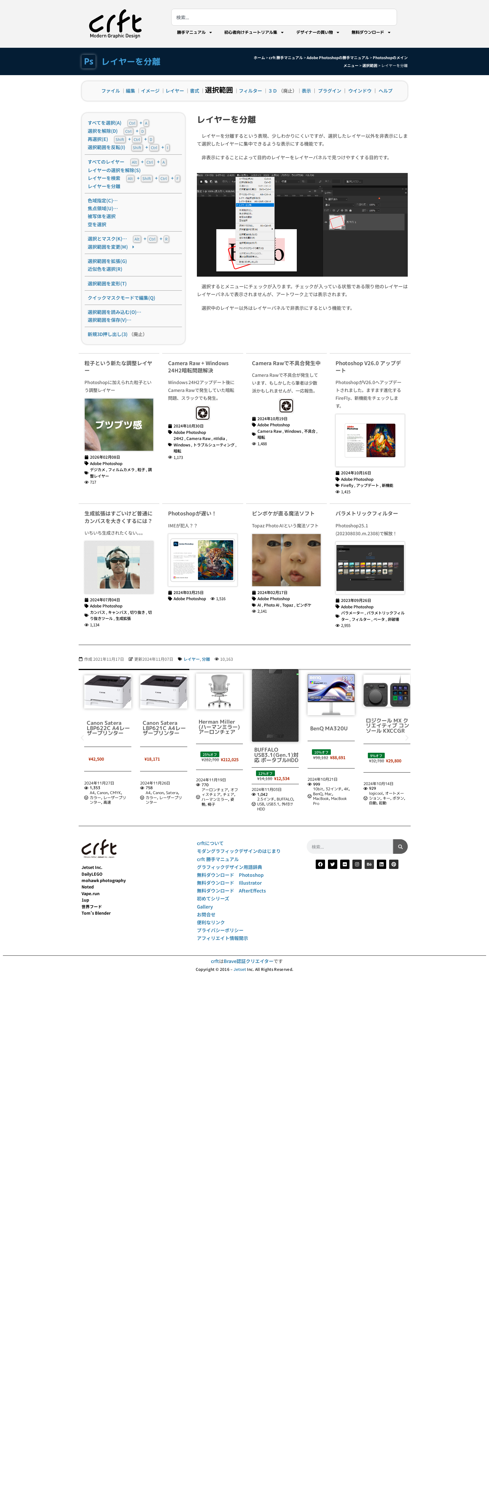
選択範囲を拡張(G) (107, 260)
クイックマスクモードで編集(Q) (121, 297)
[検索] (400, 846)
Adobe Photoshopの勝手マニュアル (338, 57)
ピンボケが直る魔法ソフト (283, 513)
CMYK (115, 792)
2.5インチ (265, 799)
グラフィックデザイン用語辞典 (229, 866)
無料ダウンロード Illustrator (229, 882)
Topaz (287, 605)
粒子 (141, 469)
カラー (95, 797)
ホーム (259, 57)
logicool (376, 793)
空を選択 (97, 224)
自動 (373, 802)
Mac (328, 793)
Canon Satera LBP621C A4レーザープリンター (164, 728)
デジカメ (97, 469)
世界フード (92, 906)
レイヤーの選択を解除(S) (114, 170)
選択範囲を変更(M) (111, 246)
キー (386, 798)
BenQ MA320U (329, 728)
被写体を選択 (102, 216)
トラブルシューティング (213, 445)
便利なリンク (211, 922)
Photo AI (271, 605)
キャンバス (117, 612)
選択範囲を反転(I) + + (129, 147)
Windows (182, 445)
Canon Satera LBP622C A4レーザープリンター (108, 728)
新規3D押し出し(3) (108, 334)
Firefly (347, 485)
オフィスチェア (220, 792)
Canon (102, 792)
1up (85, 900)
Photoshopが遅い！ (192, 513)
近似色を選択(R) (105, 268)
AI (259, 605)
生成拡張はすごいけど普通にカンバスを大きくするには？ (118, 516)
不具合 (309, 431)
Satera (172, 792)
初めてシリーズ (213, 898)
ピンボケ (303, 605)
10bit (318, 788)
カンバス (97, 612)
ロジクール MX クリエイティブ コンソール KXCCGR (387, 725)
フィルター (250, 90)
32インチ (334, 788)
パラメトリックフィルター (367, 513)
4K (346, 788)
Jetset (240, 969)
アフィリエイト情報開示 (222, 937)
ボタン (398, 798)
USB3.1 (272, 804)
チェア (228, 794)
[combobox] (284, 17)
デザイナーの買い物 (318, 32)
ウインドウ (360, 90)
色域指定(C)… (103, 200)
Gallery (205, 906)
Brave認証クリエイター (248, 960)
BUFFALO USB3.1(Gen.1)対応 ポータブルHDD (276, 755)
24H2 (178, 438)
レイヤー (174, 90)
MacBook (321, 798)
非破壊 (393, 619)
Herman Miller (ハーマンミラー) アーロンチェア (219, 727)
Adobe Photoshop (106, 463)
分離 (206, 659)
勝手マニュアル (195, 32)
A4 (92, 792)
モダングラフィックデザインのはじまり (239, 850)
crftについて (210, 843)
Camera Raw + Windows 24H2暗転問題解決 (198, 366)
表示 (306, 90)
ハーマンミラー (215, 799)
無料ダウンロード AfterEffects (231, 890)
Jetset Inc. (92, 867)
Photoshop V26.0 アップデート (368, 366)
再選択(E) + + (121, 138)
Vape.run (91, 893)
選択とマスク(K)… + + (128, 238)
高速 (107, 802)
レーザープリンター (164, 800)
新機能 (387, 485)
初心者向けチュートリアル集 (254, 32)
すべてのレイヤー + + (127, 161)
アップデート (367, 485)
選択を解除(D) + (116, 130)
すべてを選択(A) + (118, 122)
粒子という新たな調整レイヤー (118, 366)
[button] (82, 737)
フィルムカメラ (121, 469)
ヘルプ (386, 90)
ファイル (110, 90)
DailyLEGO (92, 874)
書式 (194, 90)
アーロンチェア (215, 789)
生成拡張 (123, 618)
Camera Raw (198, 438)
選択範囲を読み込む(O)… (114, 311)
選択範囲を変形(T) (107, 283)
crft (215, 960)
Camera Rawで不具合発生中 (286, 363)
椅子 (211, 804)
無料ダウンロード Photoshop (230, 874)
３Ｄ (272, 90)
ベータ (379, 619)
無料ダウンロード (371, 32)
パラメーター (352, 613)
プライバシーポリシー (220, 930)
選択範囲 (369, 65)
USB (260, 804)
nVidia (219, 438)
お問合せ (206, 914)
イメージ (150, 90)
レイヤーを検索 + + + (134, 177)
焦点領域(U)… (103, 208)
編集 (130, 90)
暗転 (177, 451)
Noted (88, 887)
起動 (382, 802)
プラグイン (329, 90)
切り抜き (137, 612)
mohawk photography (104, 880)
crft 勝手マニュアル (286, 57)
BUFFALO (285, 799)
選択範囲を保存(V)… (109, 319)
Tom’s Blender (96, 913)
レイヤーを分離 (104, 186)
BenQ (317, 793)
